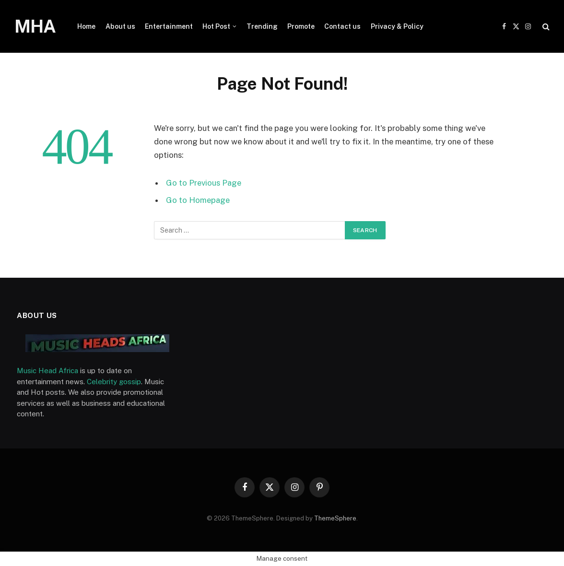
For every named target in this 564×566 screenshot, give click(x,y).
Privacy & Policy (397, 26)
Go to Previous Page (203, 183)
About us (120, 26)
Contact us (342, 26)
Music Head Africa (47, 370)
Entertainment (169, 26)
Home (86, 26)
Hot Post (216, 26)
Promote (301, 26)
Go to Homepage (198, 200)
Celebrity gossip (114, 381)
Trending (262, 26)
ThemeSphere (335, 518)
